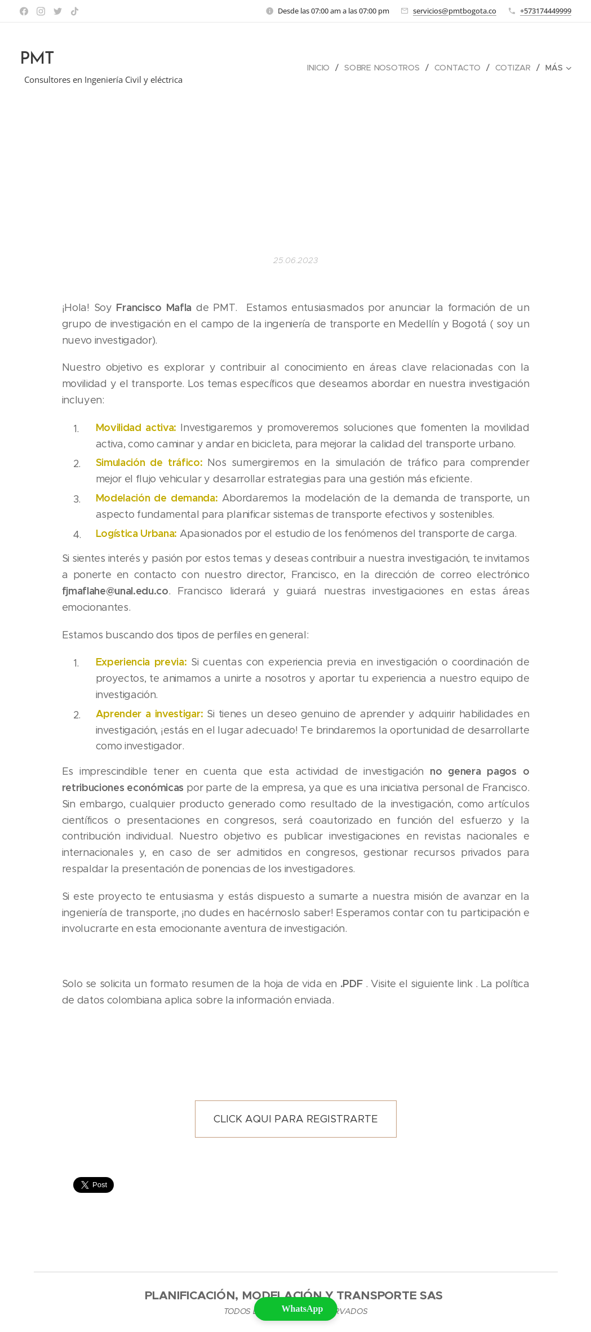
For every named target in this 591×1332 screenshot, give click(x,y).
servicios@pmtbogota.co (454, 11)
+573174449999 (545, 11)
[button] (295, 1309)
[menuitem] (319, 68)
